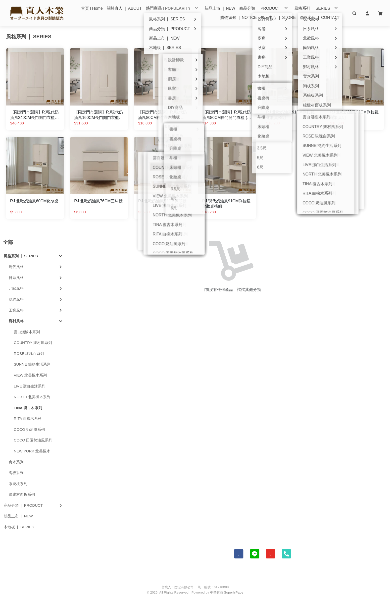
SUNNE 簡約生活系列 (32, 364)
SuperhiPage (234, 592)
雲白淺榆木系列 (27, 332)
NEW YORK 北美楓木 (32, 451)
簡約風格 (36, 299)
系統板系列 (18, 484)
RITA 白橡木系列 (28, 418)
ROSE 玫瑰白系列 (29, 353)
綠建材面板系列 (22, 494)
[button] (354, 13)
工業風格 (36, 310)
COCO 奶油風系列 (29, 429)
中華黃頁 (216, 592)
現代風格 (36, 267)
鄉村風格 (35, 321)
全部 (8, 242)
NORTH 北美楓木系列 (32, 397)
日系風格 (36, 277)
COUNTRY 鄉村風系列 (33, 342)
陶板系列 (16, 473)
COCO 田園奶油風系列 (33, 440)
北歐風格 (36, 288)
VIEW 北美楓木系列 (30, 375)
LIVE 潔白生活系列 (29, 386)
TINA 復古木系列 (28, 408)
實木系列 (16, 462)
